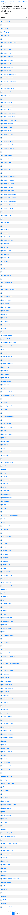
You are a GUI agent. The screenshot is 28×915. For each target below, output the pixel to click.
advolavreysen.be (6, 243)
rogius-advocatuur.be (7, 727)
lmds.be (4, 614)
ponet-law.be (5, 706)
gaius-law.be (5, 501)
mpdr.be (4, 649)
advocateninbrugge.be (8, 145)
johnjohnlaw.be (6, 564)
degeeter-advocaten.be (8, 395)
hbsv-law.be (5, 529)
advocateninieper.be (7, 162)
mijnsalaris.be (5, 638)
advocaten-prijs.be (7, 127)
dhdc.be (4, 430)
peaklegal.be (5, 695)
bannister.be (5, 321)
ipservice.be (5, 561)
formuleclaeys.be (6, 494)
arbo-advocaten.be (7, 296)
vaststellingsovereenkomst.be (9, 836)
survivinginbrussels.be (8, 783)
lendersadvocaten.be (7, 603)
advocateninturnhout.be (8, 183)
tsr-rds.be (4, 811)
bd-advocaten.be (6, 324)
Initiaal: (12, 2)
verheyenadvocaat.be (7, 850)
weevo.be (4, 889)
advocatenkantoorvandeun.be (9, 205)
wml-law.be (5, 893)
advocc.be (4, 226)
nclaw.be (4, 660)
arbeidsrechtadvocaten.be (9, 289)
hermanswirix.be (6, 536)
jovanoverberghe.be (7, 571)
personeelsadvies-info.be (8, 698)
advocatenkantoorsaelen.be (9, 197)
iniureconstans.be (6, 550)
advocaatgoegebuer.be (8, 88)
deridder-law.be (6, 413)
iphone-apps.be (6, 557)
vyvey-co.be (5, 871)
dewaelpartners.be (7, 427)
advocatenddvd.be (7, 130)
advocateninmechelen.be (8, 173)
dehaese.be (5, 402)
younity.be (4, 903)
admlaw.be (5, 28)
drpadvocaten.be (6, 451)
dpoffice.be (5, 444)
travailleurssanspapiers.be (9, 804)
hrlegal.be (4, 543)
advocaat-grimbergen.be (8, 46)
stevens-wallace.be (7, 776)
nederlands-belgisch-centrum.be (10, 663)
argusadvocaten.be (7, 300)
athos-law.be (5, 303)
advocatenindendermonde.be (9, 152)
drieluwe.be (5, 448)
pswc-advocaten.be (7, 716)
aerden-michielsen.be (7, 264)
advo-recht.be (5, 35)
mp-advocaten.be (6, 646)
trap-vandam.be (6, 801)
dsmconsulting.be (6, 455)
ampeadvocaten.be (7, 282)
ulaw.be (4, 826)
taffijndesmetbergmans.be (9, 787)
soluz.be (4, 755)
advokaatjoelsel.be (7, 236)
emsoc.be (4, 476)
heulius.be (4, 540)
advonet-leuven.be (6, 250)
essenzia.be (5, 483)
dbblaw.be (4, 388)
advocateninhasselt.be (8, 159)
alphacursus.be (6, 279)
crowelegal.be (5, 377)
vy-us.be (4, 868)
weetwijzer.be (5, 885)
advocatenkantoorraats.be (9, 194)
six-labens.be (5, 748)
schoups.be (5, 741)
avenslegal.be (5, 310)
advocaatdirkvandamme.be (9, 74)
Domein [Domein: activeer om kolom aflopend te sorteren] (3, 17)
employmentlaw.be (7, 473)
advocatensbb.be (6, 215)
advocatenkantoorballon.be (9, 190)
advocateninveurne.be (7, 187)
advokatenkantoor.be (7, 240)
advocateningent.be (7, 155)
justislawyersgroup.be (7, 582)
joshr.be (4, 568)
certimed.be (5, 349)
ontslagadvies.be (6, 681)
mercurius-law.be (6, 628)
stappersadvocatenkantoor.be (9, 766)
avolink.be (4, 314)
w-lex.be (4, 875)
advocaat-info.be (6, 53)
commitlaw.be (5, 367)
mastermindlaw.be (7, 617)
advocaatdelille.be (6, 70)
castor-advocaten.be (7, 346)
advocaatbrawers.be (7, 60)
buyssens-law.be (6, 339)
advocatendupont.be (7, 134)
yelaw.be (4, 900)
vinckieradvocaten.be (7, 854)
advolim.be (5, 247)
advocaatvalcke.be (7, 109)
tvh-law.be (4, 818)
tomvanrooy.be (6, 797)
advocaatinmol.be (6, 95)
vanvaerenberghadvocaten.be (9, 833)
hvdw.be (4, 547)
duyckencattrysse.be (7, 462)
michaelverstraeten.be (8, 635)
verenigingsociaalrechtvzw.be (9, 843)
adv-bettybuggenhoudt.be (8, 32)
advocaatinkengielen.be (8, 92)
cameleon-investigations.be (9, 342)
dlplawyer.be (5, 441)
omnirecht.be (5, 677)
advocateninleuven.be (7, 169)
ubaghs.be (5, 822)
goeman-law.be (6, 504)
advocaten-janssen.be (7, 123)
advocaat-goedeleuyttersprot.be (10, 42)
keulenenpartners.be (7, 586)
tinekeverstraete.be (7, 794)
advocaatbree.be (6, 63)
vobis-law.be (5, 861)
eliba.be (4, 469)
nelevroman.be (6, 667)
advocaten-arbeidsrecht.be (9, 120)
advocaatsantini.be (7, 106)
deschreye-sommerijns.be (8, 416)
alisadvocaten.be (6, 275)
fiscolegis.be (5, 490)
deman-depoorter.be (7, 406)
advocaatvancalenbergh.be (9, 113)
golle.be (4, 508)
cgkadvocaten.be (6, 353)
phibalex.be (5, 702)
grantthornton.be (6, 511)
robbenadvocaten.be (7, 723)
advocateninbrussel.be (8, 148)
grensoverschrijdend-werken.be (10, 515)
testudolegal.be (6, 790)
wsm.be (4, 896)
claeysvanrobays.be (7, 356)
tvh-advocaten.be (6, 815)
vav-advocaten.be (6, 840)
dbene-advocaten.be (7, 392)
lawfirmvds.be (5, 593)
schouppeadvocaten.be (8, 737)
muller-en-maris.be (7, 653)
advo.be (4, 39)
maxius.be (4, 624)
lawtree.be (5, 596)
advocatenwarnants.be (8, 219)
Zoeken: (14, 14)
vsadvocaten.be (6, 864)
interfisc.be (5, 554)
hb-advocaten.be (6, 526)
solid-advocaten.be (7, 751)
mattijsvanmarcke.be (7, 621)
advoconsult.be (6, 233)
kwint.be (4, 589)
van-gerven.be (5, 829)
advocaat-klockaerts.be (8, 56)
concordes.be (5, 370)
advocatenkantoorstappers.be (10, 201)
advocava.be (5, 222)
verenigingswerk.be (7, 847)
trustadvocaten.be (6, 808)
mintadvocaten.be (6, 642)
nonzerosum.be (6, 674)
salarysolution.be (6, 730)
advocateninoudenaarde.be (9, 176)
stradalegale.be (6, 780)
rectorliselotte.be (6, 720)
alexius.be (4, 268)
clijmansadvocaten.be (7, 363)
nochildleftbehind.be (7, 670)
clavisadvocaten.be (7, 360)
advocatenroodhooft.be (8, 212)
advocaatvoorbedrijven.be (8, 116)
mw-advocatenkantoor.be (8, 656)
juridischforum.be (6, 579)
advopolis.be (5, 254)
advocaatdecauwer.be (7, 67)
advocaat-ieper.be (6, 49)
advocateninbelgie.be (7, 141)
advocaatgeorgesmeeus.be (9, 81)
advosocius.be (6, 257)
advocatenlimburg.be (7, 208)
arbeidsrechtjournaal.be (8, 293)
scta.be (4, 744)
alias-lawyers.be (6, 272)
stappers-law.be (6, 762)
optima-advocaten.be (7, 688)
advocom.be (5, 229)
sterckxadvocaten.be (7, 773)
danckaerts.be (5, 384)
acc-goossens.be (6, 25)
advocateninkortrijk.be (8, 166)
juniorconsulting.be (7, 575)
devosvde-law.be (6, 423)
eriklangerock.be (6, 480)
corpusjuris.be (5, 374)
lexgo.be (4, 610)
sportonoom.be (6, 758)
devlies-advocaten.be (7, 420)
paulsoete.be (5, 691)
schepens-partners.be (7, 734)
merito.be (4, 631)
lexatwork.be (5, 607)
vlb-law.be (4, 857)
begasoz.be (5, 328)
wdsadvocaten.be (6, 882)
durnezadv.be (5, 459)
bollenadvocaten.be (7, 335)
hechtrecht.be (5, 533)
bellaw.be (4, 332)
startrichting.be (6, 769)
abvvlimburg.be (6, 21)
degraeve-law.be (6, 399)
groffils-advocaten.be (7, 519)
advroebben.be (6, 261)
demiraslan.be (5, 409)
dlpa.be (4, 437)
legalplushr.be (5, 600)
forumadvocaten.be (7, 497)
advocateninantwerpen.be (8, 137)
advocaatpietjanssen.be (8, 99)
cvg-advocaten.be (6, 381)
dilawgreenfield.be (7, 434)
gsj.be (3, 522)
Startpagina (4, 2)
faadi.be (4, 487)
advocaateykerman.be (7, 77)
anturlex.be (5, 286)
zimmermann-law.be (7, 907)
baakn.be (4, 317)
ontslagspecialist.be (7, 684)
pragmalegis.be (6, 713)
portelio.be (5, 709)
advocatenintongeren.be (8, 180)
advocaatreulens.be (7, 102)
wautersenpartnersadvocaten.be (10, 878)
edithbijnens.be (6, 466)
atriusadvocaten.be (7, 307)
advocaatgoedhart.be (7, 85)
